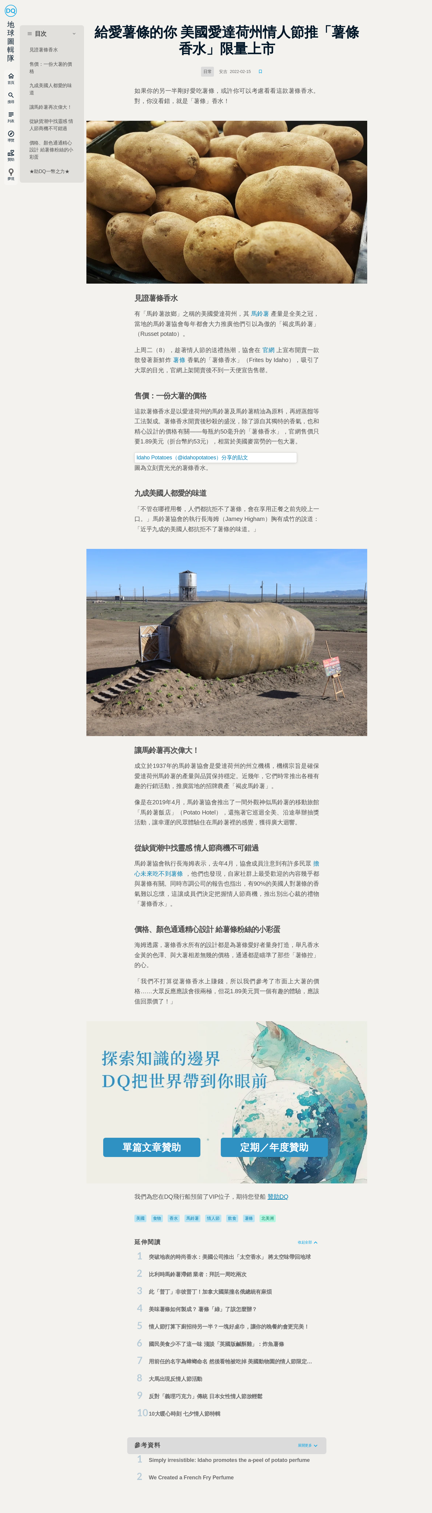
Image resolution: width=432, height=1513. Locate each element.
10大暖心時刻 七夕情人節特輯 (184, 1414)
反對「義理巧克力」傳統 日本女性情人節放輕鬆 (205, 1396)
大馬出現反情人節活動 (175, 1379)
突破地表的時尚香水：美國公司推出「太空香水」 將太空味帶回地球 (229, 1257)
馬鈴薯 (260, 313)
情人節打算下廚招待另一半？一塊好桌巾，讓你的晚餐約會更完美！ (229, 1327)
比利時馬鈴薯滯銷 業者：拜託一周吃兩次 (198, 1274)
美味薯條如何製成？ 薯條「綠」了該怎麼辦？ (203, 1309)
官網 (268, 350)
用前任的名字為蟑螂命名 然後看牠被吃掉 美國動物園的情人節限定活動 (230, 1363)
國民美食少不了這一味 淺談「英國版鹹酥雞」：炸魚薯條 (216, 1344)
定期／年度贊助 (274, 1147)
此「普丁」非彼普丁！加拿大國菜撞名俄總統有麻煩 (210, 1292)
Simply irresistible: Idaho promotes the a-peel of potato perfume (229, 1460)
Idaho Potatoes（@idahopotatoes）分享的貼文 (192, 458)
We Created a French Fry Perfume (191, 1478)
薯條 (179, 360)
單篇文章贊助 (151, 1147)
